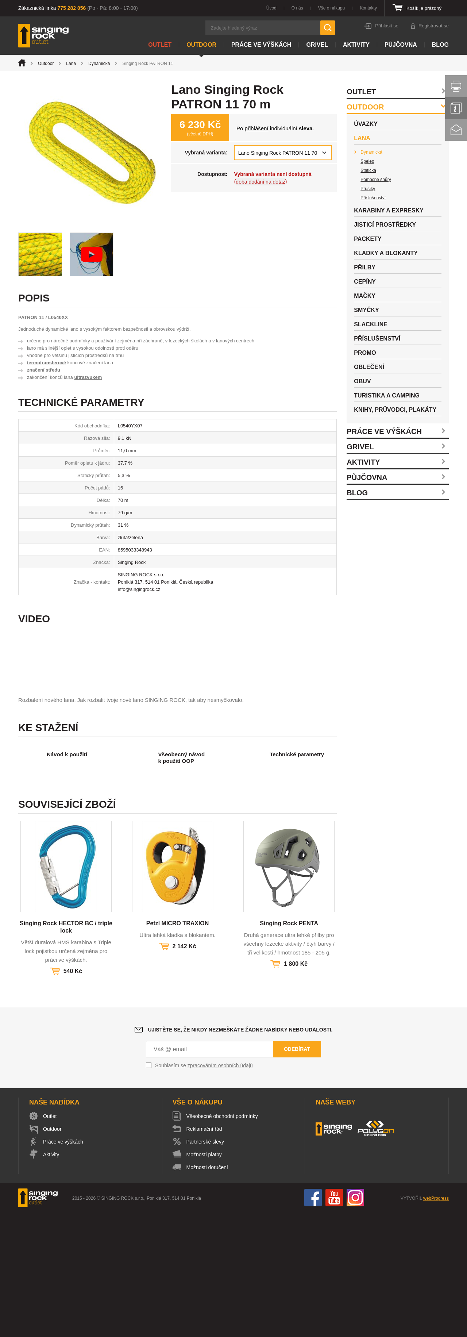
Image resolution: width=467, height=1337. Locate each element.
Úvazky (366, 124)
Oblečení (369, 367)
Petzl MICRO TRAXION (177, 1048)
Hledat (327, 27)
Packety (367, 239)
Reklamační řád (204, 1253)
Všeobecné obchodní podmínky (222, 1241)
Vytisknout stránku (456, 86)
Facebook (313, 1322)
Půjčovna (401, 45)
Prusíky (367, 188)
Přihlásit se (386, 25)
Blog (440, 45)
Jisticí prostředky (385, 225)
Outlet (159, 45)
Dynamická (99, 63)
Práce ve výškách (261, 45)
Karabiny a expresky (389, 210)
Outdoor (201, 45)
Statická (368, 170)
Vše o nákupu (331, 8)
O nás (297, 8)
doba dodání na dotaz (260, 182)
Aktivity (356, 45)
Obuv (362, 381)
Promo (365, 353)
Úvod (271, 8)
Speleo (367, 161)
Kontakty (368, 8)
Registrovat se (433, 25)
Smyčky (366, 310)
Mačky (364, 296)
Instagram (355, 1322)
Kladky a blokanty (386, 253)
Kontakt (456, 130)
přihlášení (257, 128)
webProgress (436, 1322)
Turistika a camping (387, 395)
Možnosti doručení (207, 1292)
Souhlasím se (204, 1190)
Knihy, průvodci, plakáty (395, 410)
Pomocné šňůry (375, 179)
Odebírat (297, 1173)
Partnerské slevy (205, 1266)
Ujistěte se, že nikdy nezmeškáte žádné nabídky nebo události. (240, 1154)
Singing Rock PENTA (289, 1048)
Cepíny (365, 281)
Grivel (317, 45)
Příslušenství (373, 197)
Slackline (370, 324)
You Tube (334, 1322)
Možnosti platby (204, 1279)
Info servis (456, 108)
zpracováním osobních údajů (220, 1190)
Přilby (364, 267)
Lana (71, 63)
